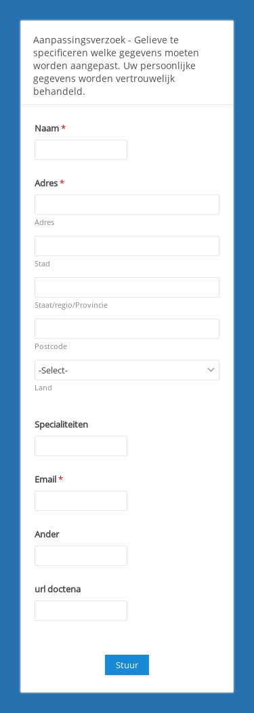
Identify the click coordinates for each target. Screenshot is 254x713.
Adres (44, 222)
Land (43, 387)
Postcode (51, 346)
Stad (42, 263)
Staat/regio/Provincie (71, 305)
